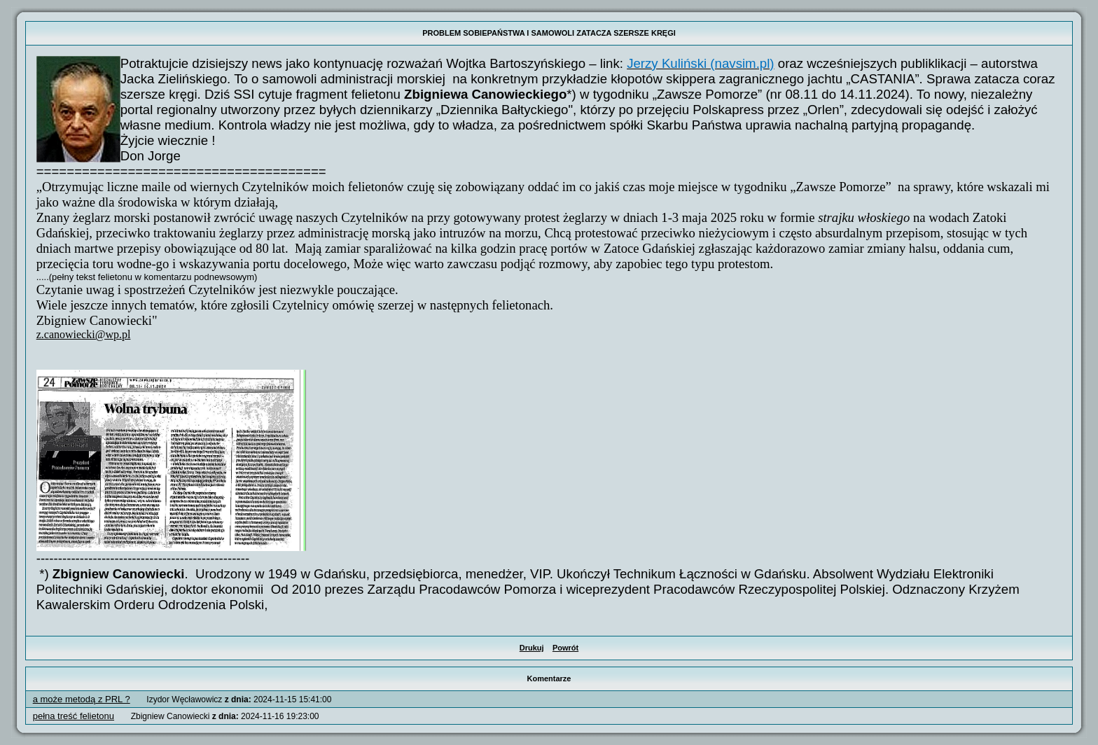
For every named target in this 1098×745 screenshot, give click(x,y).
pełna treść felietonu (73, 716)
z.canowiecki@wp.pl (83, 334)
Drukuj (532, 647)
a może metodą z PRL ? (81, 699)
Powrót (565, 647)
